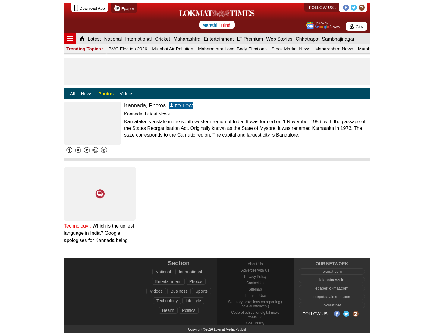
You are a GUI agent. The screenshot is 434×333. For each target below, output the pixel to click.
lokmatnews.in (331, 280)
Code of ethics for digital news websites (255, 314)
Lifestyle (193, 300)
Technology (167, 300)
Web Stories (279, 39)
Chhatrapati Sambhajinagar (325, 39)
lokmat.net (332, 305)
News (87, 93)
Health (168, 310)
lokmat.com (332, 271)
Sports (201, 291)
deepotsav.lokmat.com (331, 296)
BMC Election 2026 (127, 48)
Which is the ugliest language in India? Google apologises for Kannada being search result (99, 233)
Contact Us (255, 283)
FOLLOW (181, 105)
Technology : (77, 225)
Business (179, 291)
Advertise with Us (255, 270)
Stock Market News (291, 48)
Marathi (209, 25)
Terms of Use (255, 296)
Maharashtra (186, 39)
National (113, 39)
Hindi (226, 25)
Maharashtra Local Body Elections (232, 48)
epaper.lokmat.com (331, 288)
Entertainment (219, 39)
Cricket (162, 39)
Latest (94, 39)
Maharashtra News (334, 48)
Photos (106, 93)
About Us (255, 264)
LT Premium (250, 39)
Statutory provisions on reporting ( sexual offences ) (255, 304)
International (138, 39)
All (72, 93)
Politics (188, 310)
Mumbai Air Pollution (172, 48)
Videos (127, 93)
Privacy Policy (255, 277)
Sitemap (255, 289)
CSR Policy (255, 323)
